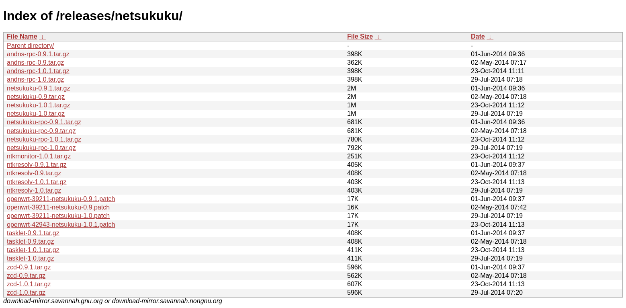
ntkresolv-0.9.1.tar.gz (37, 164)
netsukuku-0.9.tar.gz (36, 96)
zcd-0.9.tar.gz (26, 275)
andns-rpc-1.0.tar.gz (35, 79)
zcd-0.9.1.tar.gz (29, 267)
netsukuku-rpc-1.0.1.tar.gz (44, 139)
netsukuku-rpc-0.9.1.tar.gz (44, 122)
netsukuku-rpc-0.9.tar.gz (41, 130)
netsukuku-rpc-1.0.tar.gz (41, 147)
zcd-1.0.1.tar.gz (29, 284)
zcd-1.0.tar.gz (26, 292)
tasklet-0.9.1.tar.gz (33, 233)
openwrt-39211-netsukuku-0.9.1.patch (61, 198)
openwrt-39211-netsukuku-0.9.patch (58, 207)
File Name (22, 36)
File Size (360, 36)
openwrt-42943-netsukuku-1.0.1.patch (61, 224)
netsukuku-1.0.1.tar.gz (38, 105)
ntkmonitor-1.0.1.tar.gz (39, 156)
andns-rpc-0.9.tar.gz (35, 62)
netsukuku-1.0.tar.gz (36, 113)
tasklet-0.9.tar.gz (30, 241)
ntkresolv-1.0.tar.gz (34, 190)
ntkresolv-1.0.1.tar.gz (37, 182)
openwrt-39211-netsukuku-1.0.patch (58, 215)
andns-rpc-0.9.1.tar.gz (38, 54)
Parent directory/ (30, 45)
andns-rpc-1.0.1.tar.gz (38, 71)
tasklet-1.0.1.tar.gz (33, 249)
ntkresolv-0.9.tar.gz (34, 173)
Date (478, 36)
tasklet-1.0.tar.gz (30, 258)
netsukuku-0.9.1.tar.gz (38, 88)
